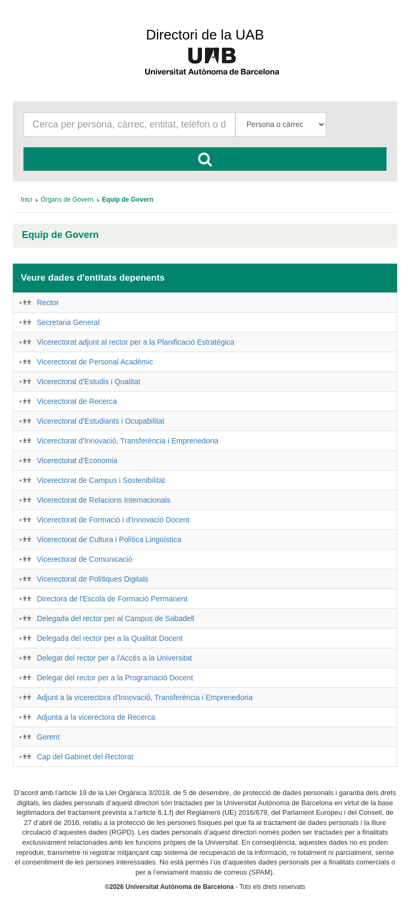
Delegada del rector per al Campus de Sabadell (115, 618)
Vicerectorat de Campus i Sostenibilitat (101, 480)
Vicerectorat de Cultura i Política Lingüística (109, 539)
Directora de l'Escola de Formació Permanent (112, 598)
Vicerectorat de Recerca (77, 401)
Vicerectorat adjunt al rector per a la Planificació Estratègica (135, 342)
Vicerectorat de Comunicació (84, 559)
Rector (48, 302)
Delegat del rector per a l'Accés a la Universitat (114, 658)
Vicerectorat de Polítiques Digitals (92, 579)
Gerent (48, 737)
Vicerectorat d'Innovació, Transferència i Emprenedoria (127, 440)
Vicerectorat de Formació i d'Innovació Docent (113, 519)
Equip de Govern (60, 235)
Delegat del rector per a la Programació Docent (115, 677)
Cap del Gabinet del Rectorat (85, 756)
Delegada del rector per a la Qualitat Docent (110, 638)
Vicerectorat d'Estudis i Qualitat (88, 381)
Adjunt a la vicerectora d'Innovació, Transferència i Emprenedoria (145, 697)
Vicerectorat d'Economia (77, 460)
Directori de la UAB (205, 35)
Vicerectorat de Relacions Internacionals (103, 500)
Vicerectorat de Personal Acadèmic (95, 362)
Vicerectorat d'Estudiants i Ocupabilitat (100, 421)
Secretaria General (68, 322)
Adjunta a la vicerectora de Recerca (96, 717)
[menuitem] (26, 199)
